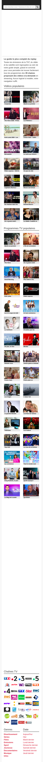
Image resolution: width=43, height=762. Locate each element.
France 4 (7, 690)
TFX (36, 684)
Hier (24, 737)
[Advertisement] (21, 32)
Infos (6, 756)
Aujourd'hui (27, 734)
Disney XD (28, 715)
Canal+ (28, 678)
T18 (36, 697)
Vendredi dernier (30, 751)
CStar (14, 690)
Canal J (14, 715)
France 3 (21, 678)
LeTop (7, 722)
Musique (7, 753)
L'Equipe (36, 709)
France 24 (14, 709)
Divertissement (10, 734)
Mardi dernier (28, 740)
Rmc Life (14, 697)
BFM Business (36, 703)
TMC (28, 684)
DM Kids (36, 715)
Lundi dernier (28, 742)
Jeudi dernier (28, 753)
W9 (21, 684)
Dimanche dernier (30, 745)
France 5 (36, 678)
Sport (6, 745)
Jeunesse (8, 748)
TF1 (7, 678)
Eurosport (28, 709)
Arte (14, 684)
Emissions (8, 742)
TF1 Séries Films (21, 690)
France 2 (14, 678)
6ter (29, 690)
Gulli (7, 715)
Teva (21, 697)
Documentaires (10, 751)
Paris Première (28, 697)
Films (6, 740)
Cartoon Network (21, 715)
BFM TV (28, 703)
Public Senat (21, 722)
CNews (21, 703)
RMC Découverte (36, 690)
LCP (14, 722)
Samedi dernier (29, 748)
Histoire (28, 722)
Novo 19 (7, 703)
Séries (6, 737)
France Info (14, 703)
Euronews (7, 709)
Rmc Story (7, 697)
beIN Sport (21, 709)
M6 (7, 684)
